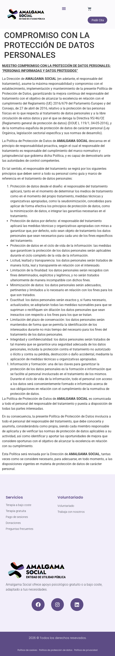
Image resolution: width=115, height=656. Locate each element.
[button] (64, 8)
